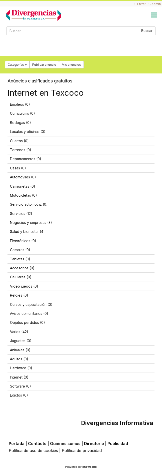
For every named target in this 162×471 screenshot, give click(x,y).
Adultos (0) (19, 359)
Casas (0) (18, 168)
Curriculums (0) (22, 113)
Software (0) (20, 386)
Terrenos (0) (20, 150)
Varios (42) (19, 332)
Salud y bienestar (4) (27, 231)
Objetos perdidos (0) (27, 322)
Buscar (146, 30)
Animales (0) (20, 350)
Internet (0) (19, 377)
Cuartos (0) (19, 141)
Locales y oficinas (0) (28, 131)
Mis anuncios (71, 64)
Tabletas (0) (20, 259)
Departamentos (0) (25, 159)
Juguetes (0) (21, 341)
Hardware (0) (21, 368)
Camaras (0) (20, 250)
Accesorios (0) (22, 268)
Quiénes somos (65, 443)
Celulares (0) (21, 277)
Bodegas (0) (20, 122)
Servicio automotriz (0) (29, 204)
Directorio (94, 443)
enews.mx (89, 467)
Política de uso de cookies (33, 450)
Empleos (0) (20, 104)
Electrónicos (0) (23, 241)
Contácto (37, 443)
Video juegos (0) (24, 286)
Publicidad (118, 443)
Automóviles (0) (23, 177)
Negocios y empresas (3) (31, 222)
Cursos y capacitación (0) (31, 304)
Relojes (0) (19, 295)
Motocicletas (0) (23, 195)
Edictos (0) (19, 395)
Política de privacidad (82, 450)
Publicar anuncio (44, 64)
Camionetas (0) (22, 186)
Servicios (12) (21, 213)
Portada (16, 443)
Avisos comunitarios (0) (29, 313)
